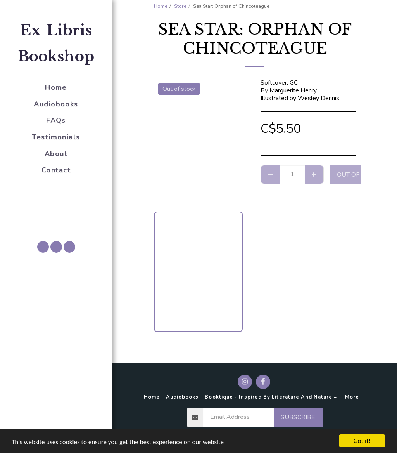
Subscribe (298, 417)
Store (180, 6)
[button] (56, 210)
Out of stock (358, 174)
